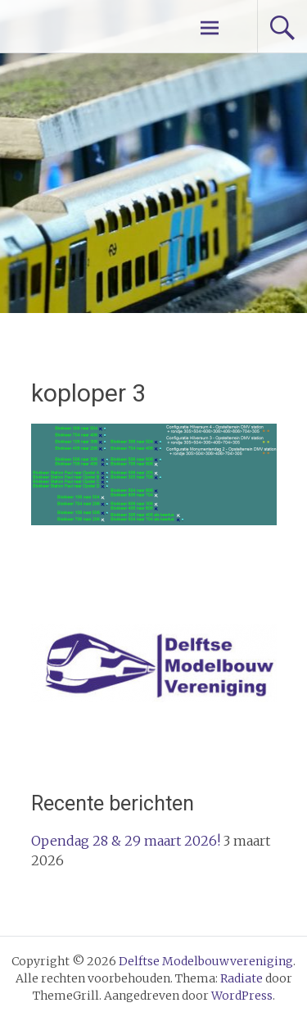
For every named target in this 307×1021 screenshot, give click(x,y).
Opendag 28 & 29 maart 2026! (125, 841)
